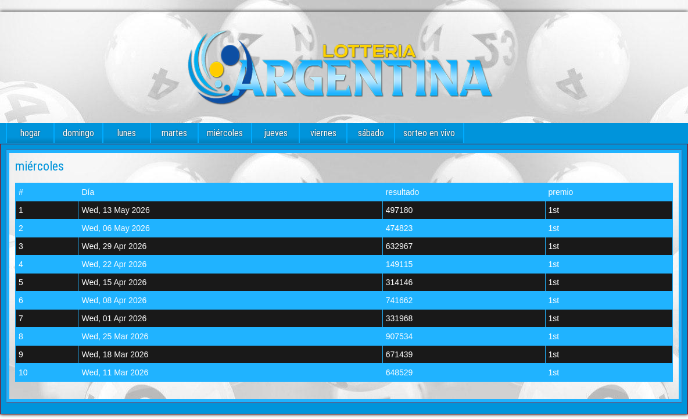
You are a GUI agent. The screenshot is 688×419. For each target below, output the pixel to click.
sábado (371, 133)
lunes (126, 133)
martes (174, 133)
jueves (276, 133)
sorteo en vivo (429, 133)
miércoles (225, 133)
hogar (30, 133)
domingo (78, 133)
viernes (323, 133)
